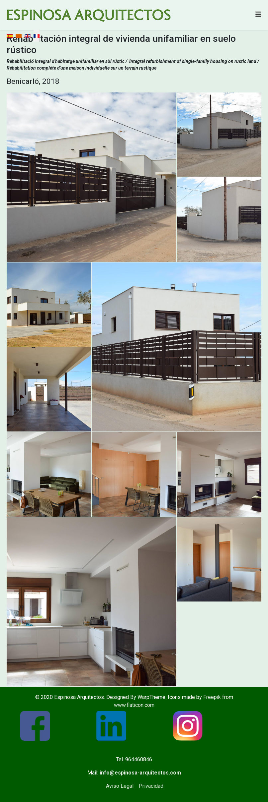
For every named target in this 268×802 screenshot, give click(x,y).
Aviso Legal (120, 786)
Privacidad (151, 786)
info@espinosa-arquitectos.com (140, 773)
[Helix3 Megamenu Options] (258, 14)
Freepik (212, 697)
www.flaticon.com (134, 705)
